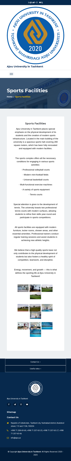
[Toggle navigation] (11, 74)
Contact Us (35, 362)
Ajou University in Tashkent (25, 66)
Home (9, 97)
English (31, 2)
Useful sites (35, 369)
